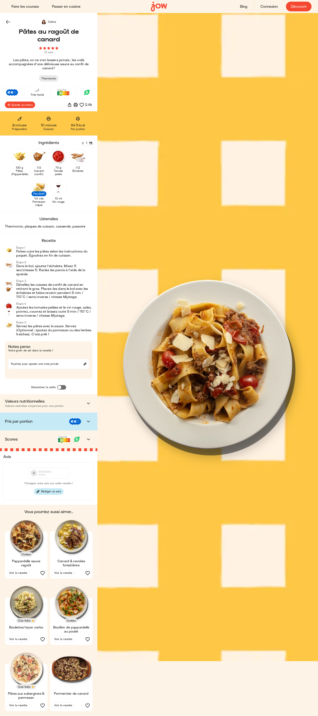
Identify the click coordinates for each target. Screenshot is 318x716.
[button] (8, 22)
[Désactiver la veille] (61, 387)
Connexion (269, 7)
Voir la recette (18, 572)
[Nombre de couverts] (87, 143)
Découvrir (299, 7)
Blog (243, 7)
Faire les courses (25, 7)
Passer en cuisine (66, 7)
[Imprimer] (75, 105)
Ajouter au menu (20, 104)
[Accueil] (159, 6)
